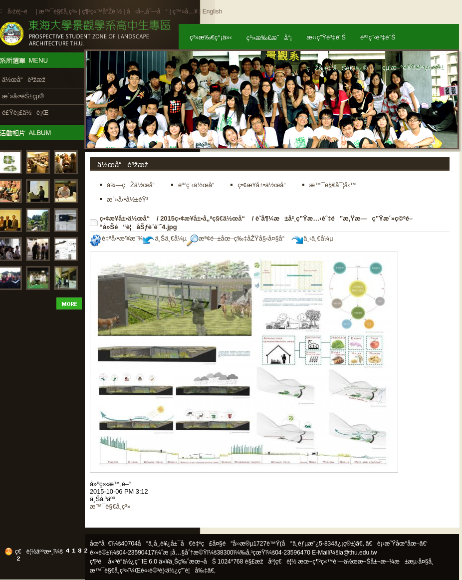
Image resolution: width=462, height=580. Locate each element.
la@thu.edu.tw (358, 552)
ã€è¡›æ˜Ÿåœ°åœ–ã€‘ (397, 543)
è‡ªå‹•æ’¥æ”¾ (116, 238)
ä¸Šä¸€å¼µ (165, 238)
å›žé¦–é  (20, 11)
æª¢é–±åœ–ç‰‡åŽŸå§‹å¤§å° (238, 238)
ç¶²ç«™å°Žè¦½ (102, 11)
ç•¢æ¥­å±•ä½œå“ (127, 218)
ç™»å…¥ (185, 11)
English (212, 11)
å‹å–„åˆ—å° (147, 11)
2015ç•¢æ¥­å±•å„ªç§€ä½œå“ (205, 218)
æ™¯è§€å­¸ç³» (59, 11)
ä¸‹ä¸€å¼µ (312, 238)
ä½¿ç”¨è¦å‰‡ (187, 570)
